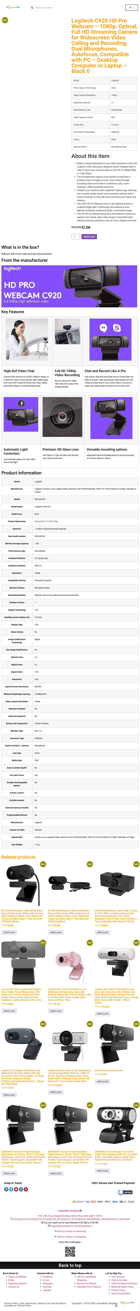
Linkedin (47, 1290)
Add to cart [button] (9, 932)
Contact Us (13, 1286)
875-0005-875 (64, 1219)
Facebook (47, 1276)
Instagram (48, 1283)
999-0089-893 (108, 1219)
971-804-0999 (123, 1219)
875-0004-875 (49, 1219)
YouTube (47, 1286)
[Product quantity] (75, 236)
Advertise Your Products (89, 1286)
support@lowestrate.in (62, 1226)
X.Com (46, 1280)
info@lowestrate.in (83, 1226)
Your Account (117, 1276)
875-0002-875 (20, 1219)
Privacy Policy (118, 1290)
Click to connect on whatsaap (71, 1231)
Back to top (70, 1265)
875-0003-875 (34, 1219)
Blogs (11, 1280)
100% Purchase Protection (124, 1283)
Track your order (119, 1280)
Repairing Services (17, 1283)
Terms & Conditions (121, 1293)
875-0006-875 (79, 1219)
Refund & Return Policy (122, 1286)
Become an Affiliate (86, 1283)
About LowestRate (17, 1276)
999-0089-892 (93, 1219)
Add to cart (89, 236)
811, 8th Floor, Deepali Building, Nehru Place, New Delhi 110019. (71, 1216)
